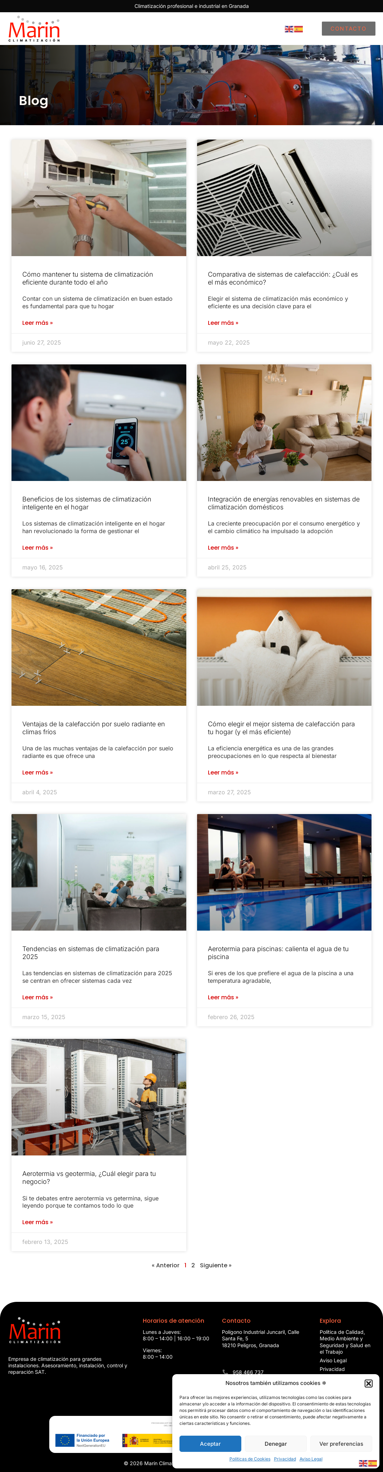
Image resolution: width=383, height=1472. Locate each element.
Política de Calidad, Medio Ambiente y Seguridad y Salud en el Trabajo (345, 1342)
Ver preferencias (341, 1443)
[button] (368, 1383)
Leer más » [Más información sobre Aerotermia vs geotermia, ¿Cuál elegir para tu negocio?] (37, 1222)
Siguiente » (216, 1265)
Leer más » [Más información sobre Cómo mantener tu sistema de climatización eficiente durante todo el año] (37, 323)
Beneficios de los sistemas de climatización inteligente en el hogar (86, 503)
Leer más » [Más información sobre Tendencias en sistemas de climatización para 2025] (37, 997)
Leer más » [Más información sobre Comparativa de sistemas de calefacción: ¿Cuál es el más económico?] (223, 323)
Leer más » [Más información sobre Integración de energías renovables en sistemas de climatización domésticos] (223, 548)
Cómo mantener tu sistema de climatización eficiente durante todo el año (87, 278)
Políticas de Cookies (249, 1459)
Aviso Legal (311, 1459)
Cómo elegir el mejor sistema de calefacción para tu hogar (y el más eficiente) (281, 728)
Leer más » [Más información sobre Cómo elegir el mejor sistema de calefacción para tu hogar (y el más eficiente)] (223, 773)
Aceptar (210, 1443)
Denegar (276, 1443)
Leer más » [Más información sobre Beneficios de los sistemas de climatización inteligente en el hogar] (37, 548)
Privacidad (285, 1459)
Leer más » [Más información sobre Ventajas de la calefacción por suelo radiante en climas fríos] (37, 773)
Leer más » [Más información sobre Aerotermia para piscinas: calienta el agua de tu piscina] (223, 997)
